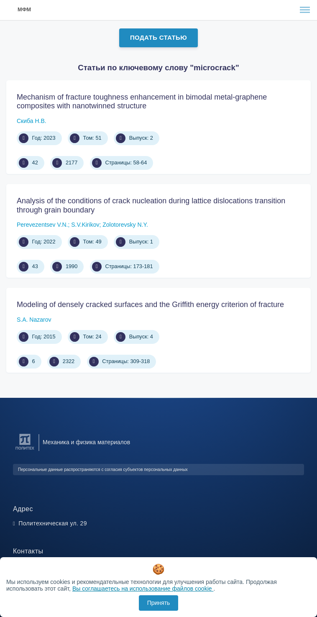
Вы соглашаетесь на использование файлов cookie (143, 588)
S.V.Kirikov (85, 224)
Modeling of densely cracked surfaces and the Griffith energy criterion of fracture (150, 304)
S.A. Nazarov (34, 319)
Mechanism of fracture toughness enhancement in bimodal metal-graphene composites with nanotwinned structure (142, 101)
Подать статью (158, 37)
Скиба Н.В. (31, 121)
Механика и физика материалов (86, 442)
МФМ (24, 9)
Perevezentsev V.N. (42, 224)
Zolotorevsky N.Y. (125, 224)
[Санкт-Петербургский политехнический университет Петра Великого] (25, 449)
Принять (158, 602)
